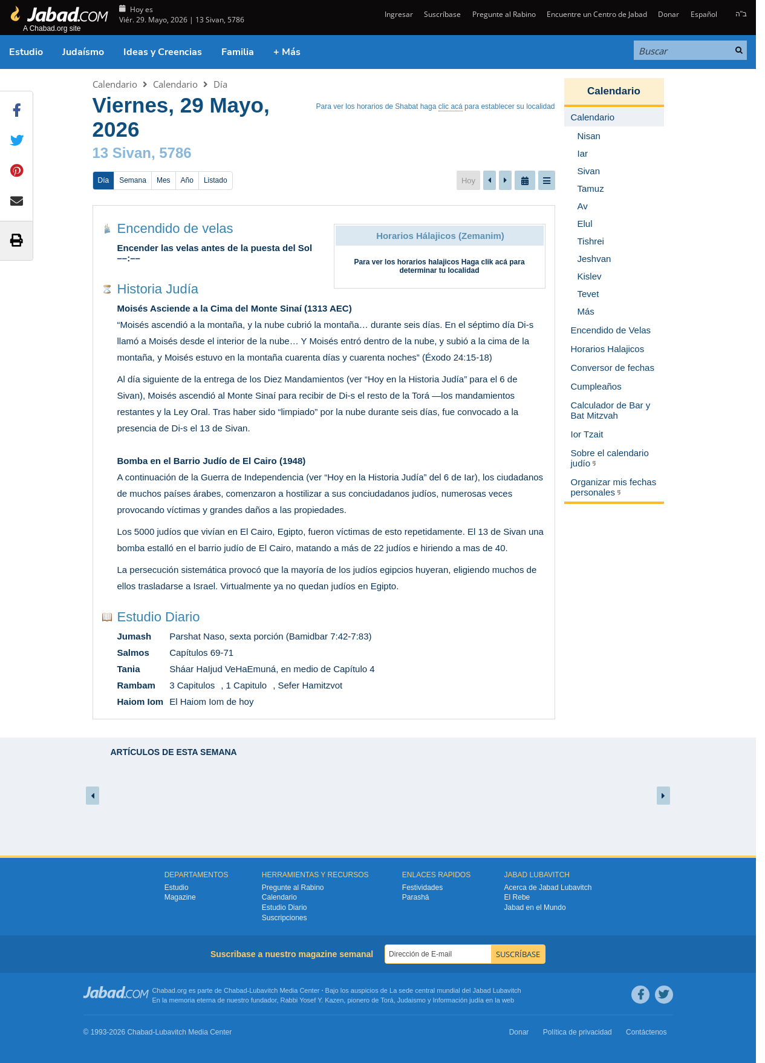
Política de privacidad (577, 1032)
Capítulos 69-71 (201, 652)
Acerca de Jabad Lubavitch (548, 887)
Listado (215, 180)
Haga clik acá (484, 262)
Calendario (115, 84)
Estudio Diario (158, 616)
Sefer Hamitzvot (310, 685)
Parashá (415, 897)
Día (220, 84)
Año (187, 180)
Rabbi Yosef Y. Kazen (312, 1000)
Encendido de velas (175, 228)
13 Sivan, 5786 (142, 153)
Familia (237, 52)
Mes (164, 180)
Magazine (180, 897)
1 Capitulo (246, 685)
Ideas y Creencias (162, 52)
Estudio (26, 52)
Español (704, 14)
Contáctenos (646, 1032)
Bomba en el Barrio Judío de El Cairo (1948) (211, 461)
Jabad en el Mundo (535, 907)
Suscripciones (284, 918)
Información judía (459, 1000)
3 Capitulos (192, 685)
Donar (668, 14)
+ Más (287, 52)
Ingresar (398, 14)
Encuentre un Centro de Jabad (597, 14)
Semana (132, 180)
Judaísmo (83, 52)
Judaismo (411, 1000)
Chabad (235, 990)
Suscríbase (442, 14)
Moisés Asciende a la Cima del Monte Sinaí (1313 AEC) (234, 308)
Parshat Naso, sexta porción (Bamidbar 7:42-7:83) (270, 636)
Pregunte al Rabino (504, 14)
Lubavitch (263, 990)
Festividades (422, 887)
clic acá (450, 106)
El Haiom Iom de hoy (211, 701)
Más (586, 311)
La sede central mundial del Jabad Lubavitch (455, 990)
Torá (386, 1000)
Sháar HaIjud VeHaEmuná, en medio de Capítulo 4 (271, 669)
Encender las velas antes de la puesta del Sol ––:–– (215, 253)
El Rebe (517, 897)
